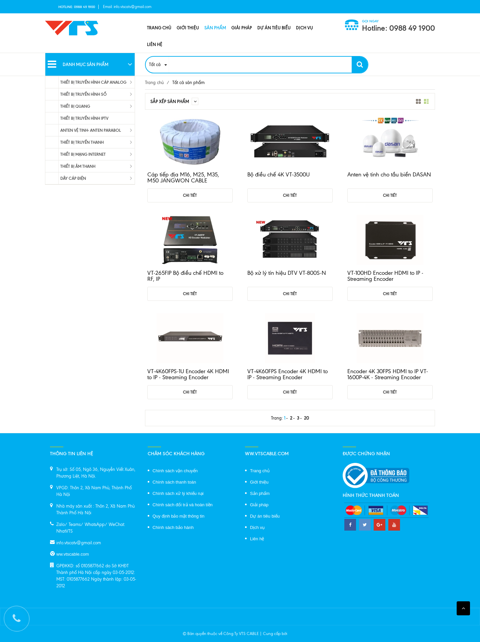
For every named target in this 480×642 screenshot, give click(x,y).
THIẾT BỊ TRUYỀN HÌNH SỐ (83, 94)
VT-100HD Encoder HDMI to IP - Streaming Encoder (385, 275)
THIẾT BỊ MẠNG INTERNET (83, 154)
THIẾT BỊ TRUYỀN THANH (82, 142)
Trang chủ (159, 27)
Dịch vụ (304, 27)
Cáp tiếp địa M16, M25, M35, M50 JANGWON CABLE (183, 177)
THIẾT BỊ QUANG (75, 106)
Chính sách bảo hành (173, 527)
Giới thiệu (188, 27)
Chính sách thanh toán (174, 482)
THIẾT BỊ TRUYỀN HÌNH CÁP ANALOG (93, 82)
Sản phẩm (215, 27)
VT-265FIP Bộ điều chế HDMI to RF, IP (185, 275)
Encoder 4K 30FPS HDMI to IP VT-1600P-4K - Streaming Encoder (387, 374)
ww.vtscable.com (72, 554)
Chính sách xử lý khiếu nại (178, 493)
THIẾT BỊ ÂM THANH (77, 166)
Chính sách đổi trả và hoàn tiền (183, 504)
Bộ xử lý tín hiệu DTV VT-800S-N (286, 272)
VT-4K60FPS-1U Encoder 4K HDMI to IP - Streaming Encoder (188, 374)
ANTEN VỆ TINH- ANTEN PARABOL (90, 130)
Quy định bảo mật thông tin (179, 516)
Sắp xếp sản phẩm (174, 101)
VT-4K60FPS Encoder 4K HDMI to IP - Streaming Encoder (287, 374)
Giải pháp (241, 27)
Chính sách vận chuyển (175, 470)
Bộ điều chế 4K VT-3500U (278, 174)
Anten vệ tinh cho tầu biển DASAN (389, 174)
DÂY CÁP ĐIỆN (73, 178)
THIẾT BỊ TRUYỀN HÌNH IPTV (84, 118)
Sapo (293, 633)
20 (306, 418)
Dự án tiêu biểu (274, 27)
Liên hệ (154, 44)
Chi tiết (190, 195)
